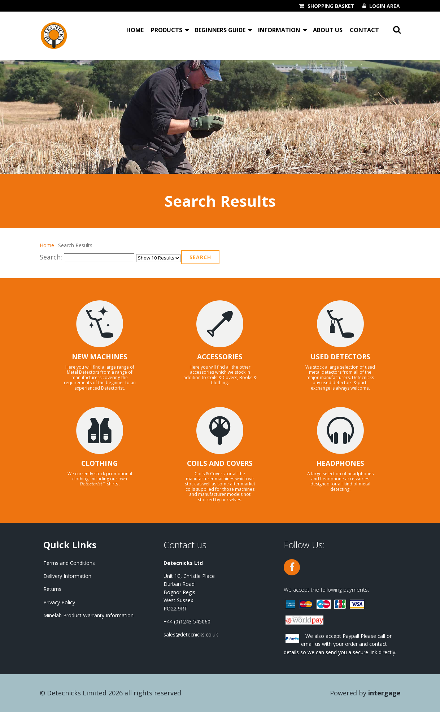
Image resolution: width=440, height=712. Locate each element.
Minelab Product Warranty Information (88, 615)
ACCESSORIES (220, 356)
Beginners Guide (220, 30)
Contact (364, 30)
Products (166, 30)
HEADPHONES (340, 463)
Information (279, 30)
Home (135, 30)
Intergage (384, 693)
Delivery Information (67, 575)
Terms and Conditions (69, 562)
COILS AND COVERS (220, 463)
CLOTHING (99, 463)
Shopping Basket (331, 6)
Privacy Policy (59, 602)
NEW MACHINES (99, 356)
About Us (328, 30)
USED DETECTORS (340, 356)
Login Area (384, 6)
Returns (52, 589)
